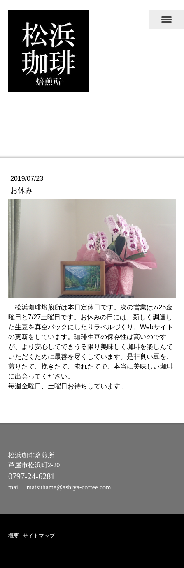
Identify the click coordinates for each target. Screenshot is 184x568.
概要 (13, 535)
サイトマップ (39, 535)
